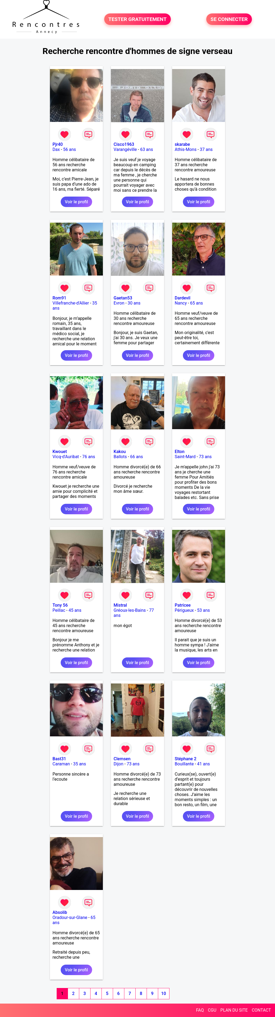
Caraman (61, 763)
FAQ (200, 1010)
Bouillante (184, 763)
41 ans (203, 763)
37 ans (206, 149)
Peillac (59, 610)
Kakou (120, 451)
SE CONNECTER (229, 19)
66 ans (136, 456)
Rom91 (59, 298)
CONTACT (261, 1010)
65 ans (196, 303)
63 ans (146, 149)
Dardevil (182, 298)
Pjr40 (58, 144)
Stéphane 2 (186, 758)
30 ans (134, 303)
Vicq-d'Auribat (66, 456)
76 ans (88, 456)
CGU (212, 1010)
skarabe (182, 144)
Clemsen (122, 758)
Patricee (183, 605)
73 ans (205, 456)
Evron (119, 303)
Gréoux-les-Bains (130, 610)
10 (163, 993)
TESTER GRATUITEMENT (137, 19)
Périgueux (184, 610)
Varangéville (125, 149)
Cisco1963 (124, 144)
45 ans (74, 610)
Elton (179, 451)
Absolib (60, 912)
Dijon (118, 763)
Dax (56, 149)
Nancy (181, 303)
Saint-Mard (185, 456)
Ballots (120, 456)
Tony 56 (60, 605)
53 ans (203, 610)
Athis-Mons (186, 149)
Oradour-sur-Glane (70, 917)
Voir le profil (76, 201)
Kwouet (60, 451)
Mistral (120, 605)
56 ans (69, 149)
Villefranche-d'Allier (71, 303)
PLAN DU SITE (234, 1010)
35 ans (79, 763)
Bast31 (59, 758)
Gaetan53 (123, 298)
